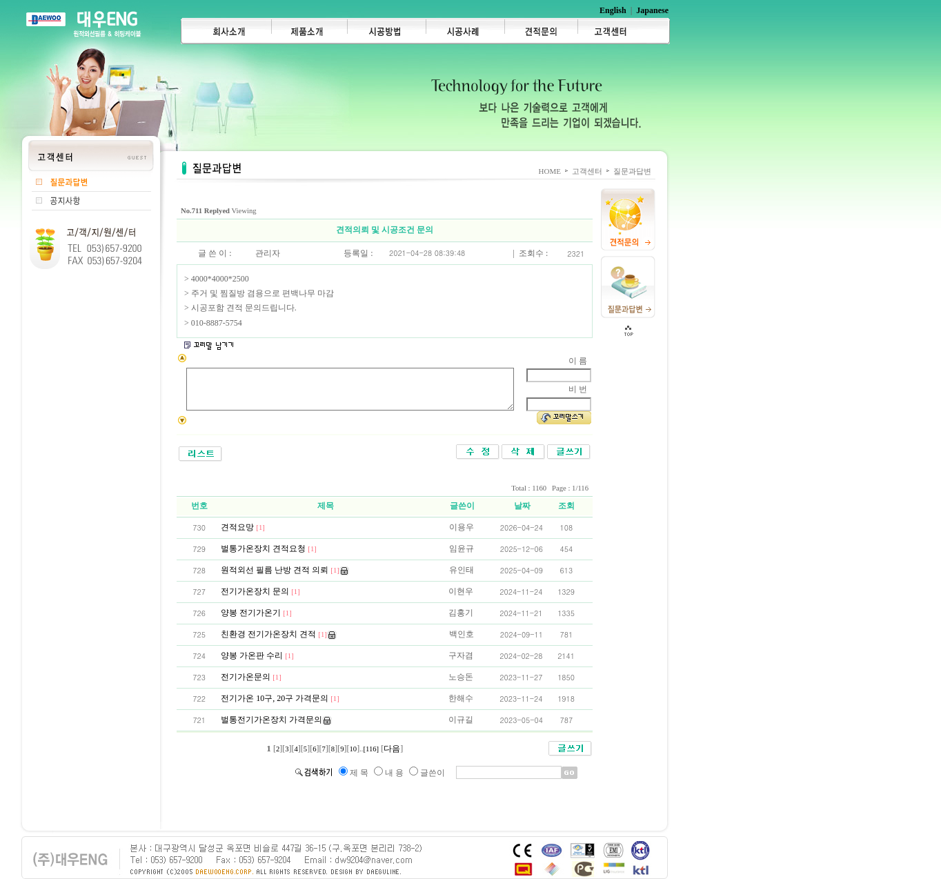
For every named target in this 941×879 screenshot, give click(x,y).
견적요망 (246, 527)
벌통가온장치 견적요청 (271, 548)
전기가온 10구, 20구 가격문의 (283, 698)
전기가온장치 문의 (263, 591)
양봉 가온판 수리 (260, 655)
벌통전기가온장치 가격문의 (275, 719)
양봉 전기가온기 (259, 613)
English (613, 10)
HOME (550, 171)
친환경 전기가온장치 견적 (277, 634)
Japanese (652, 10)
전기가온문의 (254, 677)
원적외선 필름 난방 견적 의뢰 (283, 570)
